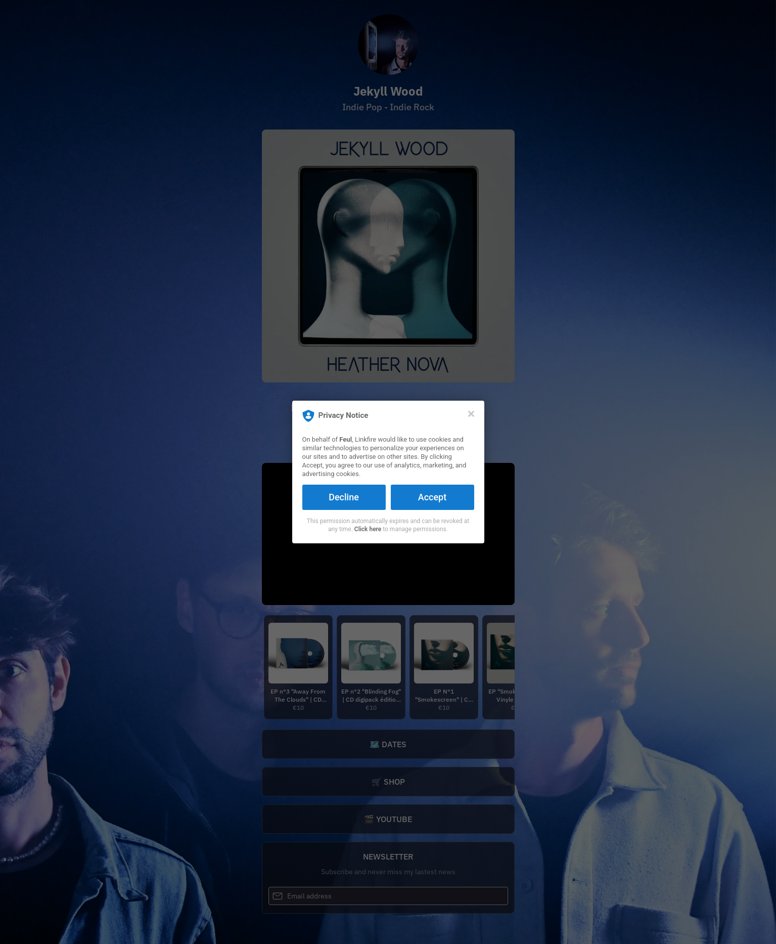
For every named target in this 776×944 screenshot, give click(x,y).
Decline (344, 497)
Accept (432, 497)
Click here (367, 529)
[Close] (471, 414)
